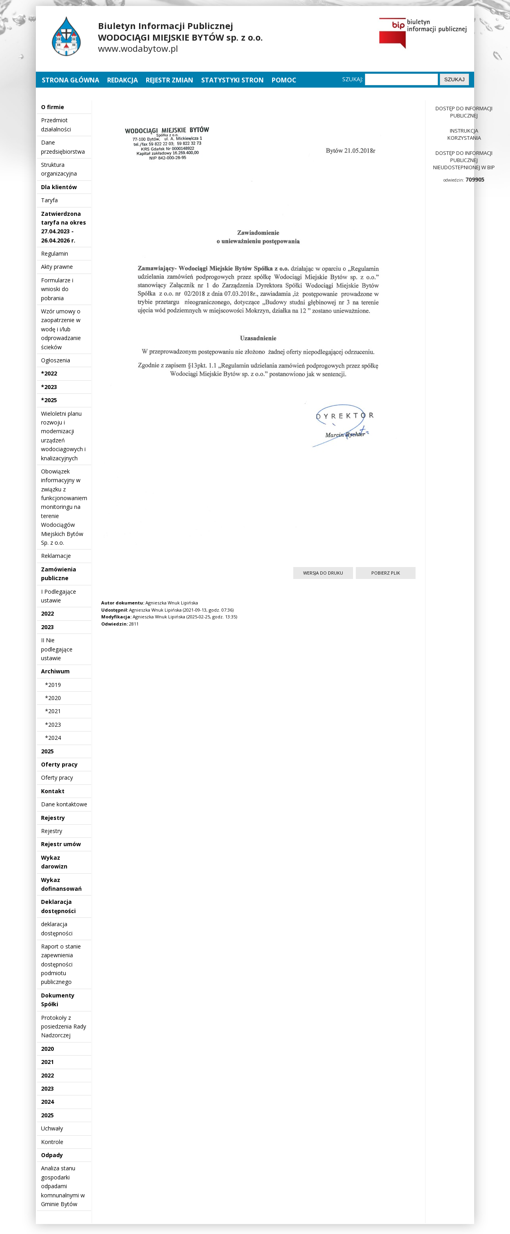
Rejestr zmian (169, 80)
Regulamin (54, 253)
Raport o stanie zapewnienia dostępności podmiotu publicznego (61, 964)
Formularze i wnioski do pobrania (57, 289)
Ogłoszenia (55, 360)
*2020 (53, 698)
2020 (47, 1048)
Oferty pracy (59, 764)
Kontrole (52, 1142)
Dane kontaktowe (64, 804)
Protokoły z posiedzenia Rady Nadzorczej (63, 1026)
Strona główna (71, 80)
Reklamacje (56, 555)
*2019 (53, 684)
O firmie (52, 107)
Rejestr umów (61, 844)
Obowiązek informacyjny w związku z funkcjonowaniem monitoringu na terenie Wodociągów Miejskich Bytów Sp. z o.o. (64, 506)
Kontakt (53, 791)
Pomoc (284, 80)
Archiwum (55, 671)
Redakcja (122, 80)
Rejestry (53, 817)
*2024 (53, 737)
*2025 (49, 400)
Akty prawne (57, 266)
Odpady (52, 1155)
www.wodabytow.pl (138, 48)
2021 (47, 1062)
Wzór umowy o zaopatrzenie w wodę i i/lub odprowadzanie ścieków (61, 329)
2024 (47, 1101)
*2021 (53, 711)
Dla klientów (59, 187)
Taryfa (49, 200)
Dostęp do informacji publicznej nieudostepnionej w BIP (464, 160)
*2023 (49, 387)
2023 (47, 627)
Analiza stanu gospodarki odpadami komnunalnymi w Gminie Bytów (63, 1186)
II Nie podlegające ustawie (57, 649)
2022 (47, 613)
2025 (47, 751)
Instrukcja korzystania (464, 134)
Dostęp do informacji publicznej (463, 112)
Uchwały (52, 1128)
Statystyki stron (232, 80)
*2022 (49, 373)
